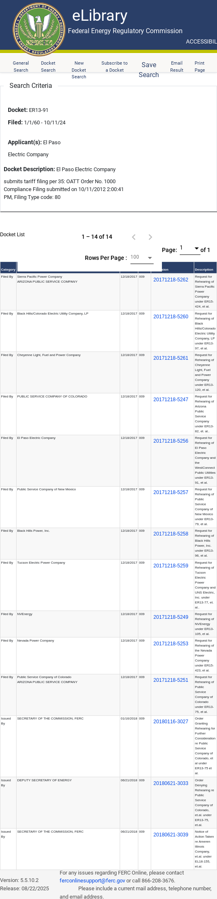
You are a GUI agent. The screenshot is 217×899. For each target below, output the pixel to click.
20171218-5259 (171, 566)
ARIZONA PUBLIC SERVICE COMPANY (47, 282)
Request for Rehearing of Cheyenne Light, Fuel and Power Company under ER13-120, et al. (204, 372)
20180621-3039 (171, 835)
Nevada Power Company (35, 640)
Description (204, 269)
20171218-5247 (171, 399)
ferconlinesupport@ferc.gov (92, 880)
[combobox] (142, 258)
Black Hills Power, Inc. (33, 531)
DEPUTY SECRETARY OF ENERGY (44, 780)
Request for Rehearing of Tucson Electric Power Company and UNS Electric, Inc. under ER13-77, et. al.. (205, 585)
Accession (160, 269)
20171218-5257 (171, 492)
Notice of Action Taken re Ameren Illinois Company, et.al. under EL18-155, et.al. (204, 849)
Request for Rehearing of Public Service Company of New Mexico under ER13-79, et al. (204, 506)
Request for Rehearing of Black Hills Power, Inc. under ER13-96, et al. (204, 543)
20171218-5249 (171, 617)
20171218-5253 (171, 644)
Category (8, 269)
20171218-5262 (171, 280)
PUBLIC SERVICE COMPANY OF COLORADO (52, 396)
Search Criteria (31, 86)
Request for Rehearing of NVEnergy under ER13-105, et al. (204, 624)
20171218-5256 (171, 441)
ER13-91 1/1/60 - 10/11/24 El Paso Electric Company (36, 132)
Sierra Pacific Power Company (39, 277)
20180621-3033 (171, 783)
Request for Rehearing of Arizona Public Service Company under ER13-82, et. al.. (204, 414)
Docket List (12, 234)
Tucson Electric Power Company (41, 563)
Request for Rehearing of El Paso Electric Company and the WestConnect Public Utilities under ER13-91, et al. (205, 460)
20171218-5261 (171, 358)
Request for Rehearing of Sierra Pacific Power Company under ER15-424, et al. (205, 291)
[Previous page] (133, 236)
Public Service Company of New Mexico (46, 489)
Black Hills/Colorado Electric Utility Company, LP (52, 313)
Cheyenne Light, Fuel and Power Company (48, 355)
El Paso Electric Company (36, 438)
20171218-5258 (171, 534)
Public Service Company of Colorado (44, 677)
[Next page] (150, 236)
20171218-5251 (171, 680)
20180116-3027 (171, 722)
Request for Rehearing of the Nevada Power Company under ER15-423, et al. (204, 655)
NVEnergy (24, 614)
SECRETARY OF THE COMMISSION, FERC (50, 718)
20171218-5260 (171, 317)
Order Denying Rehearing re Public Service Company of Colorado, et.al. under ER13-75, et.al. (204, 802)
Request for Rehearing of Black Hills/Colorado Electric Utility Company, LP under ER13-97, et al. (205, 331)
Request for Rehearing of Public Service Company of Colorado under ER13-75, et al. (204, 694)
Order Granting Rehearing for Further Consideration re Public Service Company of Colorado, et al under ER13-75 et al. (205, 746)
